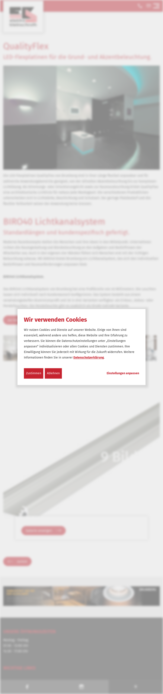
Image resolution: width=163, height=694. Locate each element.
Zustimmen (33, 373)
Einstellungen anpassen (123, 373)
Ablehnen (53, 373)
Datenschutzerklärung (88, 357)
